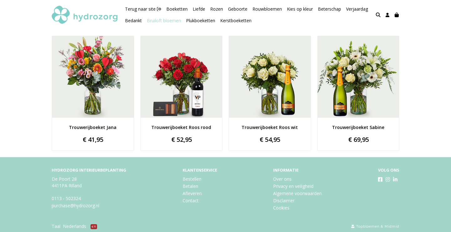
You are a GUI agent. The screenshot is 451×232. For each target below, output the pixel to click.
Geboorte (237, 9)
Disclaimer (283, 201)
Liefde (199, 9)
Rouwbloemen (267, 9)
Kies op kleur (300, 9)
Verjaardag (357, 9)
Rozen (216, 9)
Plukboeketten (200, 20)
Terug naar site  (143, 9)
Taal (56, 226)
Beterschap (329, 9)
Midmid (392, 226)
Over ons (282, 179)
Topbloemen (368, 226)
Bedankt (133, 20)
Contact (191, 201)
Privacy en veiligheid (293, 186)
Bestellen (192, 179)
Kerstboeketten (235, 20)
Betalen (190, 186)
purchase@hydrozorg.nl (75, 206)
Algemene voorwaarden (297, 193)
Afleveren (192, 193)
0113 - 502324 (66, 198)
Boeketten (177, 9)
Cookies (281, 208)
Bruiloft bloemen (164, 20)
